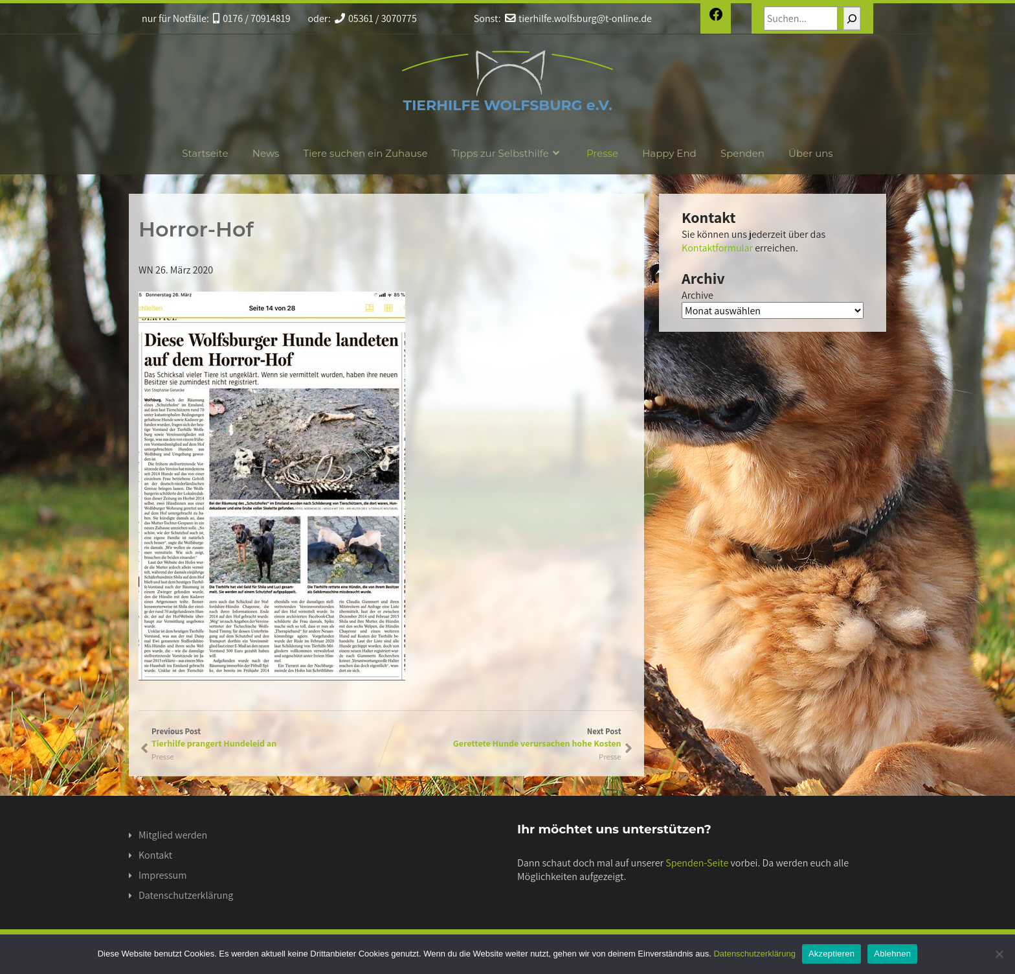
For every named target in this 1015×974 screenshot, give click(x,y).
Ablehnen (892, 953)
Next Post (503, 737)
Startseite (205, 153)
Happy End (669, 153)
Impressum (162, 875)
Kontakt (155, 855)
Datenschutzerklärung (186, 895)
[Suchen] (851, 18)
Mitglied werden (173, 835)
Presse (602, 153)
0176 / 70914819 (252, 18)
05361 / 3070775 (376, 18)
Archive (697, 295)
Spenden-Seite (696, 863)
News (266, 153)
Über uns (810, 153)
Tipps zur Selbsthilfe (507, 153)
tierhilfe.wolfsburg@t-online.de (578, 18)
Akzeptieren (831, 953)
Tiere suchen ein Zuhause (366, 153)
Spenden (742, 153)
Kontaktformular (717, 248)
